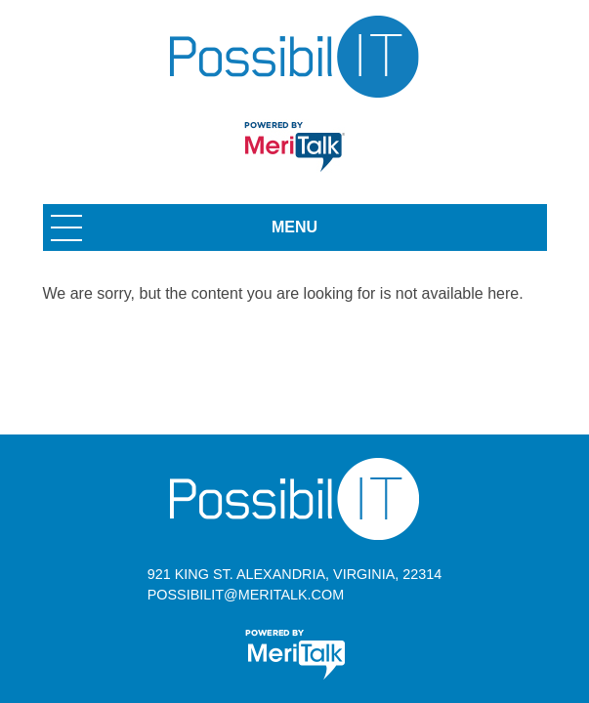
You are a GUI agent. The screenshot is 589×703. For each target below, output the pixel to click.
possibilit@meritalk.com (245, 594)
